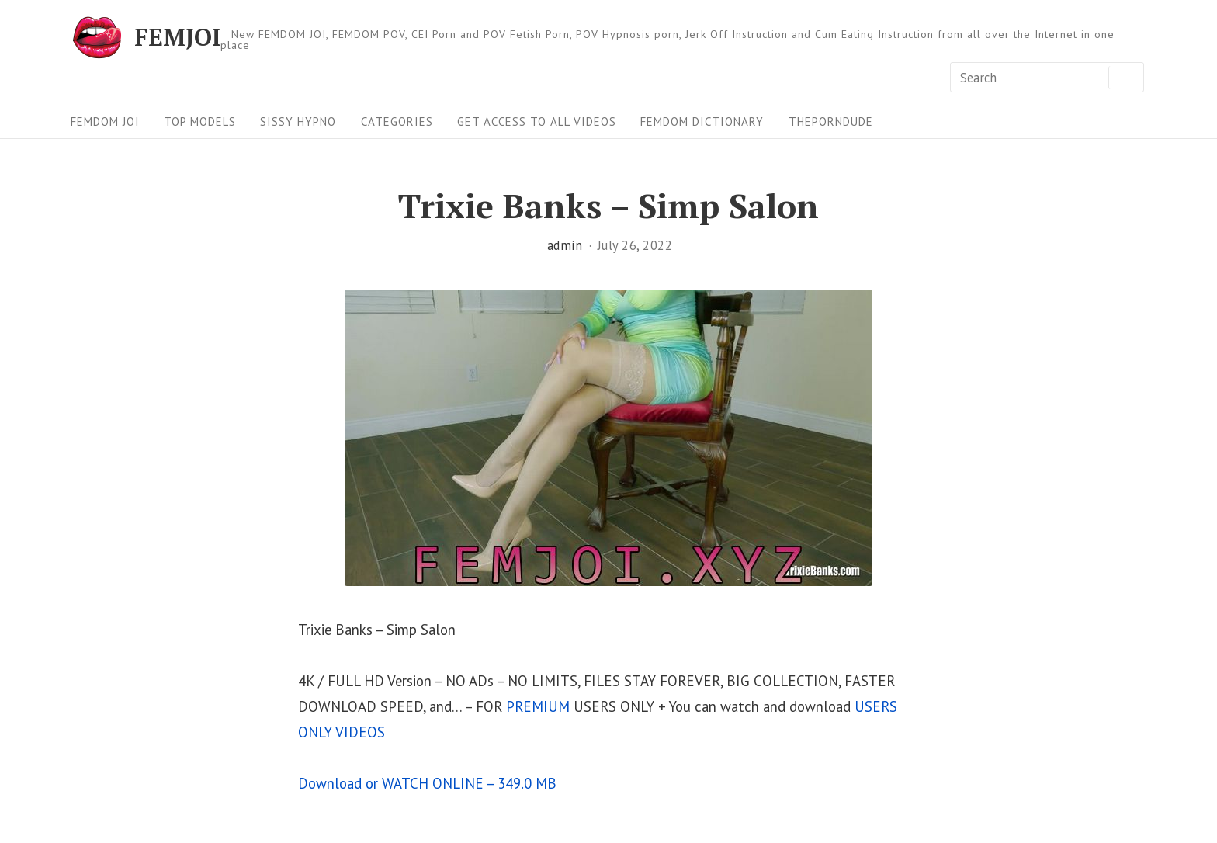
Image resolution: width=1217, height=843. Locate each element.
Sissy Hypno (298, 121)
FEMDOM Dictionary (702, 121)
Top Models (200, 121)
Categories (397, 121)
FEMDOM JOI (105, 121)
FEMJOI (177, 38)
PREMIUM (538, 706)
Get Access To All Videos (536, 121)
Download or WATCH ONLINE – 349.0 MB (427, 783)
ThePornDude (831, 121)
